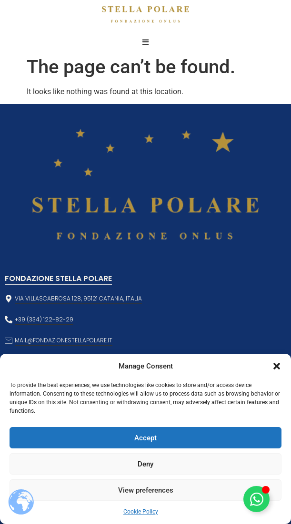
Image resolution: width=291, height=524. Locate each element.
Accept (145, 438)
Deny (145, 464)
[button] (276, 366)
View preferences (145, 490)
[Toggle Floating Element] (256, 499)
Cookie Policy (140, 511)
